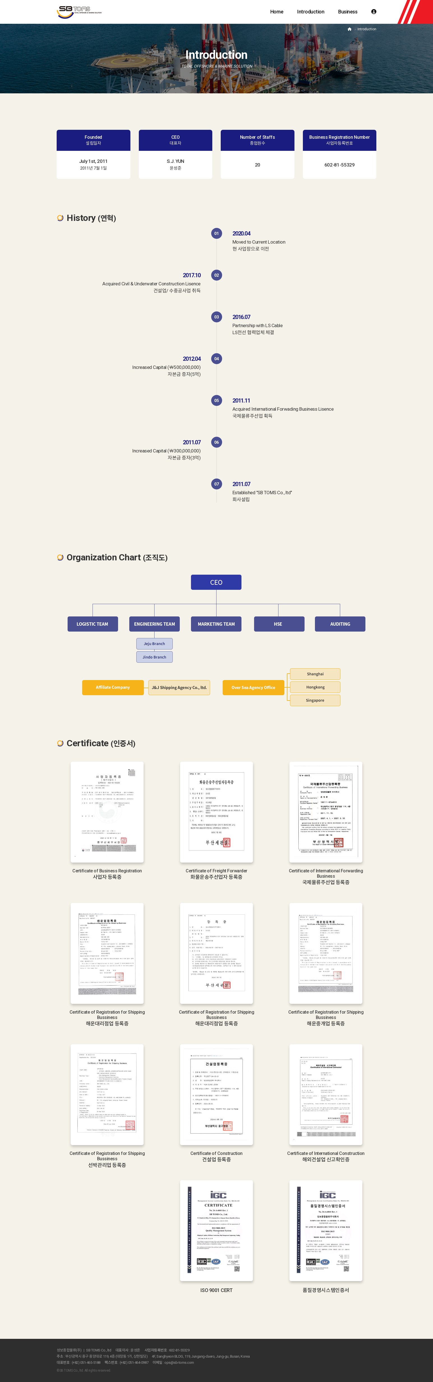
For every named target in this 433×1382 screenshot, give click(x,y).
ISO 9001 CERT (217, 1290)
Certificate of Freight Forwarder (216, 870)
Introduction (310, 12)
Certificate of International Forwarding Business (326, 873)
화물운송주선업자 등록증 (216, 877)
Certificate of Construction (216, 1153)
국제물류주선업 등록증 (326, 882)
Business (347, 12)
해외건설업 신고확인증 (326, 1160)
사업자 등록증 (107, 877)
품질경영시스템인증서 (326, 1290)
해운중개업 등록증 (326, 1024)
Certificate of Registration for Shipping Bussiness (107, 1014)
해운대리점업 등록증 (107, 1024)
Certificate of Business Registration (107, 870)
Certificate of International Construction (325, 1153)
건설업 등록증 (216, 1160)
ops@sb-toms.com (179, 1362)
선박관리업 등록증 (107, 1165)
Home (276, 12)
